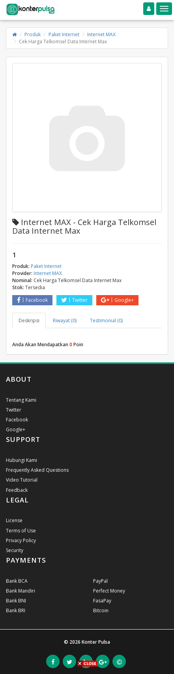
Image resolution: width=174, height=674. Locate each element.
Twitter (74, 300)
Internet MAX (101, 34)
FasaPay (102, 600)
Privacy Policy (21, 540)
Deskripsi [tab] (29, 320)
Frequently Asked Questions (37, 470)
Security (14, 550)
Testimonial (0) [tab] (106, 320)
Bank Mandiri (20, 590)
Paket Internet (64, 34)
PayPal (100, 581)
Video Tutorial (21, 479)
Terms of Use (21, 530)
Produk (32, 34)
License (14, 520)
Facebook (32, 300)
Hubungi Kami (21, 460)
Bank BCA (17, 581)
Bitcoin (101, 610)
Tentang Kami (21, 400)
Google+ (117, 300)
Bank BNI (16, 600)
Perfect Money (109, 590)
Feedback (17, 490)
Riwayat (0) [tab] (65, 320)
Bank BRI (15, 610)
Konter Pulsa (96, 642)
